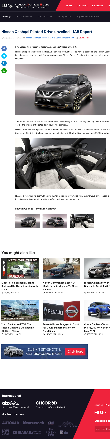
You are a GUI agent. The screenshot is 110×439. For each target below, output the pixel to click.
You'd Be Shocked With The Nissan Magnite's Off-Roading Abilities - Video (17, 327)
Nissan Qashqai (33, 37)
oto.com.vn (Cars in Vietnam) (15, 407)
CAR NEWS (82, 5)
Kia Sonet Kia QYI (44, 16)
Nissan (45, 37)
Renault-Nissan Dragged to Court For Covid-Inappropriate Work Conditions (61, 327)
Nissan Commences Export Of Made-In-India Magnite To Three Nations (60, 286)
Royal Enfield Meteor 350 (88, 16)
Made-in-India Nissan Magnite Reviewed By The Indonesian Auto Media (20, 286)
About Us (99, 405)
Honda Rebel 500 (24, 16)
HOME (69, 5)
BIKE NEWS (97, 5)
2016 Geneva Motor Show (62, 37)
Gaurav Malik (83, 38)
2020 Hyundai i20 (64, 16)
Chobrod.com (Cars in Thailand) (50, 407)
